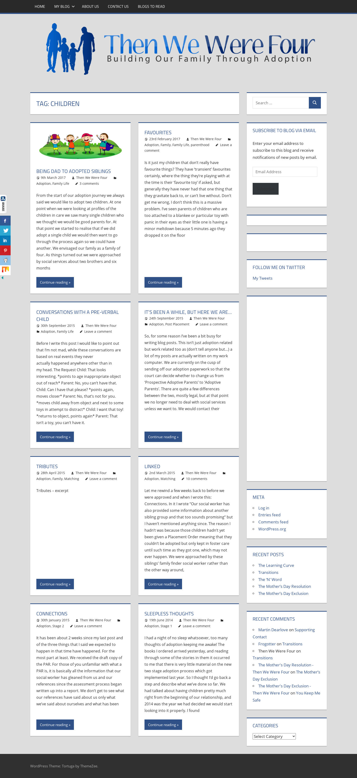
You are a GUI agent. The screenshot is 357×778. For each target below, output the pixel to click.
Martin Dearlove (273, 629)
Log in (263, 508)
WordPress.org (272, 529)
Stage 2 (58, 626)
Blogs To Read (151, 6)
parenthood (200, 145)
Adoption (43, 183)
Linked (152, 466)
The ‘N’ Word (270, 579)
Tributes (47, 466)
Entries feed (269, 514)
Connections (52, 614)
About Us (90, 6)
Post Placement (177, 331)
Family (166, 145)
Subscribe (266, 188)
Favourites (158, 132)
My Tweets (262, 278)
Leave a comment (98, 331)
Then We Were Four (91, 177)
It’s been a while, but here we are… (182, 315)
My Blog (64, 6)
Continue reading (54, 282)
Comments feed (273, 522)
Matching (71, 478)
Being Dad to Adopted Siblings (75, 171)
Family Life (60, 183)
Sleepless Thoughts (170, 614)
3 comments (89, 183)
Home (40, 6)
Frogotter (267, 644)
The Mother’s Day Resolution (284, 586)
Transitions (268, 572)
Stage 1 (166, 626)
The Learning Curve (276, 565)
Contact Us (118, 6)
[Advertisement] (287, 391)
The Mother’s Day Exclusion (283, 593)
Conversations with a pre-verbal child (79, 315)
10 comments (196, 478)
